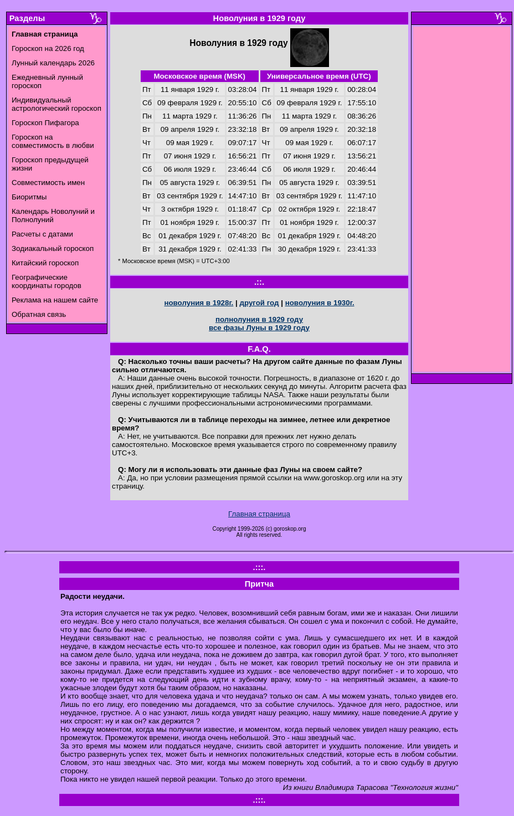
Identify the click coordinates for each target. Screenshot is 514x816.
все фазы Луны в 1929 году (259, 328)
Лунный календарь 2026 (53, 63)
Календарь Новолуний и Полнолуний (53, 215)
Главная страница (259, 514)
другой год (259, 303)
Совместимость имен (48, 182)
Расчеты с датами (42, 234)
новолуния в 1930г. (319, 303)
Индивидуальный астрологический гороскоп (56, 104)
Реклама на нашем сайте (55, 300)
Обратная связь (39, 314)
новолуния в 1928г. (198, 303)
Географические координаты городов (46, 281)
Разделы (27, 18)
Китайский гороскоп (45, 263)
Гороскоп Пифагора (45, 123)
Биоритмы (29, 197)
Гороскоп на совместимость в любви (53, 141)
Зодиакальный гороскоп (53, 248)
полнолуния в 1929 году (259, 319)
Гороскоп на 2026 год (48, 48)
